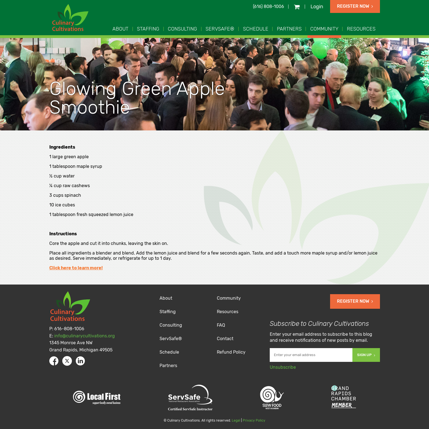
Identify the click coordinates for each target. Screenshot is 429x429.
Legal (236, 420)
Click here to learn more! (76, 267)
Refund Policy (231, 352)
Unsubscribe (283, 367)
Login (317, 7)
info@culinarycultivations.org (84, 335)
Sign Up (366, 355)
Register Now (355, 6)
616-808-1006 (69, 328)
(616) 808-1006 (268, 6)
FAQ (221, 325)
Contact (225, 338)
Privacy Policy (254, 420)
